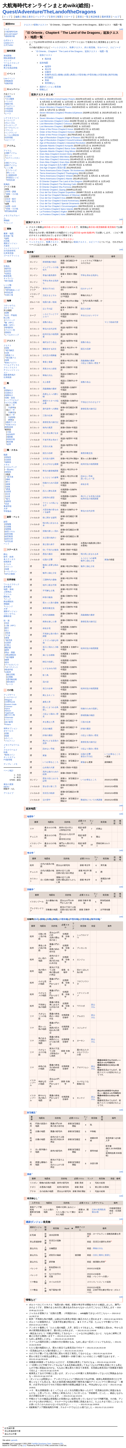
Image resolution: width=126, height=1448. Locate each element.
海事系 (8, 462)
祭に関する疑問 (49, 518)
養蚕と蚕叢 (47, 362)
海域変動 (7, 56)
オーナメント (12, 667)
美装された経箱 (49, 369)
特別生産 (11, 180)
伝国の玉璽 (47, 559)
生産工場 (9, 295)
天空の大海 (47, 446)
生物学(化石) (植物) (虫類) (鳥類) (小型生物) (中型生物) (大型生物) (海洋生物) (81, 74)
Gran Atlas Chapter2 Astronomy (54, 159)
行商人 (8, 645)
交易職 (8, 526)
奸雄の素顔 (86, 729)
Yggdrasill (9, 713)
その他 (15, 194)
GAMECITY (9, 43)
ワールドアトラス (11, 365)
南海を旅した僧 (49, 621)
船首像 (10, 442)
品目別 (8, 271)
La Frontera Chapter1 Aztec (53, 214)
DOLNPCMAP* (11, 34)
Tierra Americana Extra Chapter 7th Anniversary (62, 170)
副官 (6, 522)
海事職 (8, 529)
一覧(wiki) (9, 469)
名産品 (8, 273)
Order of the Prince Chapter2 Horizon (57, 132)
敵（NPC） (10, 322)
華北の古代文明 (49, 329)
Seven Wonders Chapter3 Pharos (55, 107)
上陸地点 (7, 592)
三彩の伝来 (47, 415)
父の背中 (47, 800)
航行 (14, 199)
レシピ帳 (9, 168)
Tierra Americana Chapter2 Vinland (56, 176)
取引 (14, 201)
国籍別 (8, 332)
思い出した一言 (87, 478)
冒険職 (8, 524)
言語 (7, 504)
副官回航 (9, 534)
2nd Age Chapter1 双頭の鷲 (53, 167)
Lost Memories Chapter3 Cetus (54, 121)
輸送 (13, 412)
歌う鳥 (46, 675)
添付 (53, 16)
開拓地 (7, 596)
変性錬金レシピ (13, 290)
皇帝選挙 (7, 587)
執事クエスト (76, 47)
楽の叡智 (9, 722)
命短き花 (85, 484)
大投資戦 (9, 109)
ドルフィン (10, 741)
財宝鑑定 (49, 77)
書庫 (7, 660)
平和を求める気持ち (89, 275)
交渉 (8, 199)
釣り (8, 482)
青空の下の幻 (48, 289)
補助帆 (10, 437)
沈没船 (7, 241)
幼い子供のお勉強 (50, 550)
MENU (6, 787)
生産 (8, 201)
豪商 (7, 650)
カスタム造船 (11, 402)
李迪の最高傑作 (49, 275)
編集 (17, 16)
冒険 (7, 348)
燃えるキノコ (48, 695)
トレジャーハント (11, 248)
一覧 (86, 16)
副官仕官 (9, 539)
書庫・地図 (8, 233)
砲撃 (8, 206)
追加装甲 (11, 434)
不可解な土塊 (48, 590)
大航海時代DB (11, 32)
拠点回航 (11, 674)
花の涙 (46, 682)
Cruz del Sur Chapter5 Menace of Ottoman (60, 195)
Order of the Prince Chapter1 (53, 134)
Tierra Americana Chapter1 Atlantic (56, 178)
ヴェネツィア (11, 125)
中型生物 (74, 919)
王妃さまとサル (49, 295)
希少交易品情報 (10, 68)
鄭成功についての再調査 (91, 800)
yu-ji (24, 1445)
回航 (7, 733)
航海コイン (10, 755)
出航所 (8, 672)
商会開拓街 (8, 601)
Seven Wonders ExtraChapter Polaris (57, 99)
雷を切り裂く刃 (49, 786)
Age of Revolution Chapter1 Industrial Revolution (62, 143)
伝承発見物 (8, 253)
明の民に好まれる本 (89, 554)
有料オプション (10, 728)
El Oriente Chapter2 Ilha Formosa (55, 187)
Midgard (8, 700)
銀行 (7, 628)
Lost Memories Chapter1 (51, 126)
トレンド (7, 60)
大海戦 (8, 96)
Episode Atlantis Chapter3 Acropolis (56, 145)
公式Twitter (8, 45)
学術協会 (7, 511)
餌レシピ (11, 173)
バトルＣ (9, 101)
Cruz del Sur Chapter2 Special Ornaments (59, 203)
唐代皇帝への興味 (50, 409)
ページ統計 (8, 770)
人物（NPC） (11, 625)
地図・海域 (8, 589)
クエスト (7, 345)
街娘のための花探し (89, 708)
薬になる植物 (48, 655)
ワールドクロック (11, 63)
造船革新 (9, 83)
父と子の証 (47, 309)
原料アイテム (11, 165)
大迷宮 (7, 246)
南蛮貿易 (7, 276)
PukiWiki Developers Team (41, 1444)
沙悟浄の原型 (48, 497)
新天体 (10, 477)
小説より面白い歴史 (89, 363)
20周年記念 (10, 702)
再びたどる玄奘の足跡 (90, 496)
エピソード (10, 140)
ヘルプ (116, 16)
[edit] (121, 29)
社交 (8, 494)
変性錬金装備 (11, 211)
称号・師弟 (8, 557)
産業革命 (7, 65)
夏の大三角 (10, 715)
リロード (68, 16)
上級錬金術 (12, 175)
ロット (9, 155)
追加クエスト (46, 55)
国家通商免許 (9, 375)
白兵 (14, 206)
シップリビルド (12, 400)
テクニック (10, 320)
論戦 (7, 238)
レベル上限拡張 (12, 135)
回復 (8, 209)
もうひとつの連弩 (50, 477)
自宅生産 (9, 541)
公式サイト (8, 40)
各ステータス (9, 559)
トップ (7, 16)
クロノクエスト (10, 367)
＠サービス (8, 731)
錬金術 (8, 287)
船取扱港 (9, 427)
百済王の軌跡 (48, 793)
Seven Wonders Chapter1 (52, 118)
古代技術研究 (9, 251)
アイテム (7, 150)
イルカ (8, 564)
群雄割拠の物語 (49, 262)
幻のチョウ (86, 289)
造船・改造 (10, 398)
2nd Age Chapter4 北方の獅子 (54, 165)
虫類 (49, 919)
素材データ (11, 422)
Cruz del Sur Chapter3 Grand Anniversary (59, 200)
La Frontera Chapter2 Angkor (53, 211)
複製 (59, 16)
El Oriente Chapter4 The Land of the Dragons (61, 181)
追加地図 (44, 63)
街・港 (7, 620)
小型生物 (63, 919)
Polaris (8, 724)
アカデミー (10, 106)
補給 (8, 479)
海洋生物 (95, 919)
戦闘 (13, 417)
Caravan (8, 706)
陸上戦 (7, 318)
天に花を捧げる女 (50, 433)
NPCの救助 (10, 574)
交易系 (8, 460)
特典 (6, 752)
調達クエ (10, 355)
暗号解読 (10, 350)
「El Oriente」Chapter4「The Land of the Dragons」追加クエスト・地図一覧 (71, 51)
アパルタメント (12, 665)
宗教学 (48, 72)
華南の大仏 (47, 375)
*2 (111, 1241)
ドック (8, 599)
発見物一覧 (8, 236)
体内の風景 (47, 427)
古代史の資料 (48, 458)
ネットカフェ (9, 757)
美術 (47, 80)
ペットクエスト (59, 47)
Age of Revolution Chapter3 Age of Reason (60, 137)
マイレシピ (12, 170)
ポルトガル (10, 123)
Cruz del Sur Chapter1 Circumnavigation (59, 206)
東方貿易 (9, 281)
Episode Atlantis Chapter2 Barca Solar (58, 148)
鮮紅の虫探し (48, 662)
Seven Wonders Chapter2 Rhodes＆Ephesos (61, 112)
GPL (61, 1444)
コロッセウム (9, 305)
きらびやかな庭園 (50, 464)
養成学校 (7, 506)
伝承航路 (7, 377)
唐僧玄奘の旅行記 (88, 409)
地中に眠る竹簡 (49, 585)
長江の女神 (47, 688)
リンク (7, 29)
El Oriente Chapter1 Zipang (52, 189)
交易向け (9, 393)
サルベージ (102, 47)
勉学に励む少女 (87, 561)
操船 (8, 194)
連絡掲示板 (10, 36)
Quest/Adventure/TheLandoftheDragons (49, 11)
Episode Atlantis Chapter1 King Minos (57, 151)
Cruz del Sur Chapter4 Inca (52, 198)
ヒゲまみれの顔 (49, 668)
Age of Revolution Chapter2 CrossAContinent (61, 140)
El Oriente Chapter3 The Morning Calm (58, 184)
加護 (7, 569)
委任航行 (11, 682)
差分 (30, 16)
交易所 (8, 643)
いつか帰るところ (112, 754)
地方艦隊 (10, 657)
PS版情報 (8, 760)
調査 (14, 191)
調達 (8, 489)
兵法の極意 (47, 729)
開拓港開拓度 (9, 58)
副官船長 (9, 536)
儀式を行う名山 (49, 342)
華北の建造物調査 (50, 471)
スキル (7, 464)
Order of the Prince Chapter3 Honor (56, 129)
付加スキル (11, 424)
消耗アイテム (11, 163)
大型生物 (84, 919)
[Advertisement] (62, 1418)
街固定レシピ (13, 177)
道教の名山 (47, 322)
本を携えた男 (48, 722)
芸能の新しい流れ (50, 531)
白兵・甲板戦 (11, 315)
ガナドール (8, 308)
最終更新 (106, 16)
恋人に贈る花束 (49, 491)
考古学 (48, 69)
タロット (9, 566)
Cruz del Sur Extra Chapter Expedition (58, 192)
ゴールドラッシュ (11, 255)
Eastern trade (11, 704)
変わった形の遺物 (50, 603)
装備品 (7, 184)
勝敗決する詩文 (49, 349)
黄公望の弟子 (48, 544)
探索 (8, 484)
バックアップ (42, 16)
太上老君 (47, 382)
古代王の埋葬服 (49, 355)
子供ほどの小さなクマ (90, 402)
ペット (7, 544)
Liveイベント (9, 78)
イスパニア (10, 120)
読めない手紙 (87, 476)
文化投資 (9, 111)
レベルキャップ (12, 335)
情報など (44, 89)
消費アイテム (11, 153)
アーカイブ (8, 793)
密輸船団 (9, 81)
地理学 (48, 66)
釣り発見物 (89, 47)
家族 (106, 559)
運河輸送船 (12, 679)
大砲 (9, 432)
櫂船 (11, 420)
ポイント (9, 738)
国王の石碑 (86, 309)
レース (8, 113)
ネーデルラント (12, 128)
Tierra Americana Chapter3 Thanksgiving (59, 173)
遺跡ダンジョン (10, 243)
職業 (6, 455)
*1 (89, 1235)
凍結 (24, 16)
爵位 (6, 554)
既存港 (48, 59)
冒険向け (9, 390)
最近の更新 (8, 784)
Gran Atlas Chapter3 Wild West (54, 157)
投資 (8, 633)
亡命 (8, 635)
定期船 (10, 677)
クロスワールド (10, 750)
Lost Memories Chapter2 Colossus (56, 123)
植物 (42, 919)
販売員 (9, 640)
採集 (8, 486)
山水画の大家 (48, 767)
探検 (13, 407)
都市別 (8, 268)
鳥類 (55, 919)
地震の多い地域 (49, 302)
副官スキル (10, 531)
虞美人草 (47, 702)
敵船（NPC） (10, 325)
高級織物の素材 (87, 361)
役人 (7, 630)
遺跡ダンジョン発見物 (50, 87)
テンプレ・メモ (10, 764)
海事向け (9, 395)
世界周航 (9, 137)
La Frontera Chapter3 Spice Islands (56, 209)
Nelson (8, 711)
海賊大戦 (9, 104)
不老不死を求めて (50, 440)
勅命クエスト (11, 362)
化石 (36, 919)
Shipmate (9, 717)
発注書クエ (11, 358)
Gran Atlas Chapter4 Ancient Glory (56, 154)
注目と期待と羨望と (102, 1255)
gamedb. (14, 1440)
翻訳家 (8, 647)
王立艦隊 (10, 99)
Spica (7, 708)
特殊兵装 (11, 439)
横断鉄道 (7, 616)
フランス (9, 130)
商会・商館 (10, 652)
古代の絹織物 (48, 615)
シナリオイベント (11, 118)
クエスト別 (10, 330)
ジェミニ (9, 719)
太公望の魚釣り (49, 538)
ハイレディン (11, 571)
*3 (105, 1261)
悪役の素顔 (47, 554)
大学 (6, 509)
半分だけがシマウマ (89, 315)
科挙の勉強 (47, 597)
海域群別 (9, 327)
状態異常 (7, 562)
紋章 (9, 444)
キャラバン (8, 278)
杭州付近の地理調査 (89, 464)
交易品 (7, 266)
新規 (79, 16)
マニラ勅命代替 (111, 322)
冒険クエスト (40, 24)
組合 (7, 662)
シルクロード (11, 697)
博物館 (7, 220)
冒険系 (8, 457)
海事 (7, 360)
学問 (8, 191)
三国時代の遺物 (49, 580)
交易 (7, 353)
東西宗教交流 (87, 453)
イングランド (11, 133)
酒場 (7, 638)
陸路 (7, 736)
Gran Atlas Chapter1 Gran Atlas (54, 162)
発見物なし (50, 83)
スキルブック (11, 467)
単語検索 (95, 16)
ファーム (7, 594)
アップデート (9, 695)
